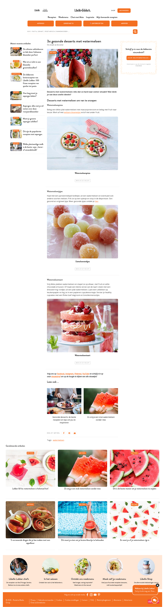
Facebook (60, 373)
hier (96, 201)
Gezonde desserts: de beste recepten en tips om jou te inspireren (64, 420)
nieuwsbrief (55, 376)
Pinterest (77, 373)
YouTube (85, 373)
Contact (86, 600)
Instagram (69, 373)
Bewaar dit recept (83, 180)
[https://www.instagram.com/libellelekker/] (91, 594)
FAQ (94, 600)
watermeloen (58, 440)
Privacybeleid (139, 65)
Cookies (60, 600)
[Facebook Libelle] (87, 594)
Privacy (33, 600)
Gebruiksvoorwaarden (46, 600)
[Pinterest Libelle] (99, 594)
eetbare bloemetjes (72, 112)
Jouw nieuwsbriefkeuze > (139, 58)
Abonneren (120, 600)
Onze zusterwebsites (38, 602)
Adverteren (131, 600)
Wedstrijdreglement (106, 600)
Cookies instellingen (73, 600)
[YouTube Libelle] (95, 594)
